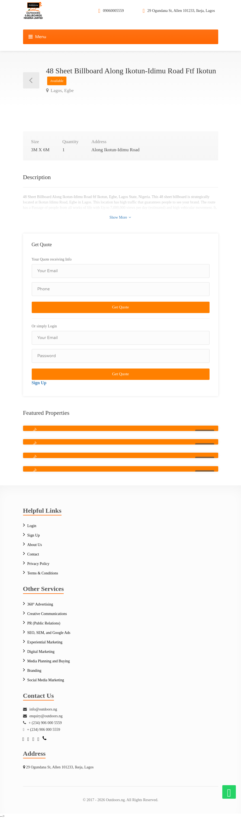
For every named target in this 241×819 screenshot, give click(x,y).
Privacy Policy (38, 564)
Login (31, 526)
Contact (33, 554)
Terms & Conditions (42, 573)
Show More (120, 217)
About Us (34, 545)
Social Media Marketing (45, 680)
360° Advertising (40, 604)
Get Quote (120, 307)
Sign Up (39, 382)
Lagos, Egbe (62, 90)
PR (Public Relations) (43, 623)
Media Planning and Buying (48, 661)
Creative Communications (47, 614)
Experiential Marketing (45, 642)
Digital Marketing (41, 652)
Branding (34, 671)
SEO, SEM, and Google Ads (48, 633)
